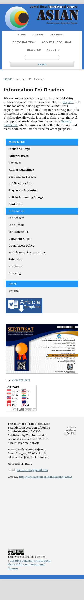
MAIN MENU (17, 142)
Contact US (16, 204)
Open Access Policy (21, 245)
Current (38, 34)
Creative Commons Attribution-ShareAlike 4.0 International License (30, 564)
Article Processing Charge (26, 197)
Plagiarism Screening (23, 190)
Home (22, 34)
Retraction (16, 259)
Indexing (15, 273)
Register (34, 49)
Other (12, 284)
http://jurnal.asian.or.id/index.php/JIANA (45, 476)
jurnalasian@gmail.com (32, 470)
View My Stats (21, 380)
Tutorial (14, 291)
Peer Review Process (22, 176)
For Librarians (18, 232)
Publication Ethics (21, 183)
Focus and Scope (20, 149)
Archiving (15, 266)
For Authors (17, 225)
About (52, 49)
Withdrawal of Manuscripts (27, 252)
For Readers (16, 218)
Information (17, 211)
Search (42, 64)
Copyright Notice (20, 238)
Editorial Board (19, 156)
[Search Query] (42, 58)
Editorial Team (24, 42)
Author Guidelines (21, 169)
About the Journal (57, 42)
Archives (57, 34)
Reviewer (15, 163)
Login (70, 6)
